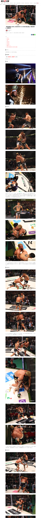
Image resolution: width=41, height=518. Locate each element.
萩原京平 (13, 56)
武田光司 (9, 56)
